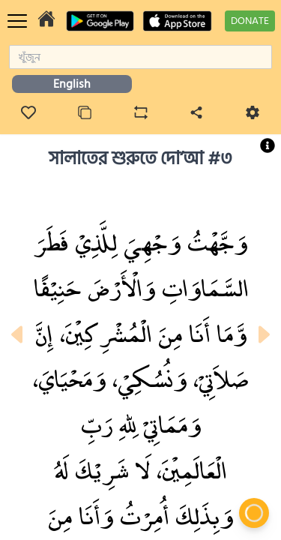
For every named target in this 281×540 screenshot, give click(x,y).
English (72, 84)
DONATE (250, 20)
